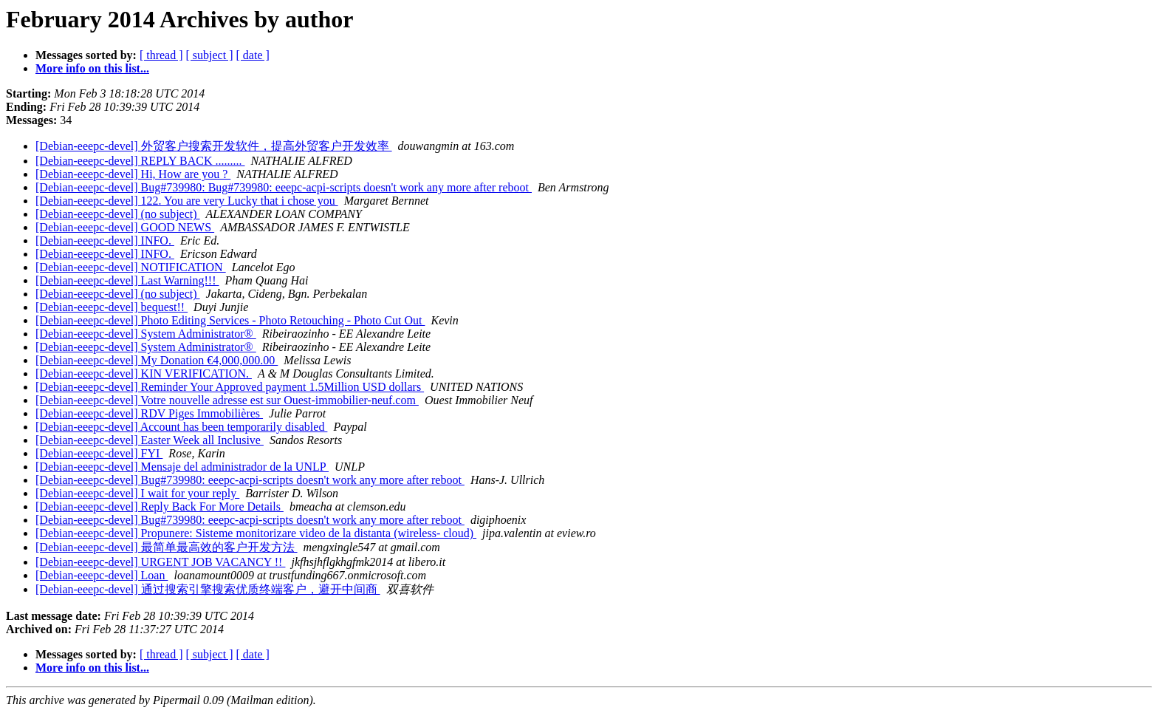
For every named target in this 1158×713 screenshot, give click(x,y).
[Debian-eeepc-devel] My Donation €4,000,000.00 (156, 360)
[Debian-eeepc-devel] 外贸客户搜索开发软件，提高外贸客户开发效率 (213, 146)
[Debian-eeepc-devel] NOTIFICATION (130, 267)
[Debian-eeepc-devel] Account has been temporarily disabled (181, 426)
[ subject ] (209, 55)
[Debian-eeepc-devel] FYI (98, 453)
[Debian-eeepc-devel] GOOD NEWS (124, 227)
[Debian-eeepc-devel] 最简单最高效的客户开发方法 (166, 547)
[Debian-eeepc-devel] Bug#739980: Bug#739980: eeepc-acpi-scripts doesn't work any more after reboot (283, 187)
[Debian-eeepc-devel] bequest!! (111, 307)
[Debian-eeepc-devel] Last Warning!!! (127, 280)
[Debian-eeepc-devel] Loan (101, 575)
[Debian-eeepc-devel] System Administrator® (145, 333)
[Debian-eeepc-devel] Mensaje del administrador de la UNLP (182, 466)
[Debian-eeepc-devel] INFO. (104, 240)
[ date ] (253, 55)
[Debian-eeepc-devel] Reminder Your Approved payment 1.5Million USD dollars (229, 387)
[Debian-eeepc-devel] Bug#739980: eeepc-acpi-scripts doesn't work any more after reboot (250, 480)
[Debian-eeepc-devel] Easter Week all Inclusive (149, 440)
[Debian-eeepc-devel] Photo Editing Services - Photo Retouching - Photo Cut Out (230, 320)
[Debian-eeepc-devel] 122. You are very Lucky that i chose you (186, 200)
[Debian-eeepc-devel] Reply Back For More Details (159, 506)
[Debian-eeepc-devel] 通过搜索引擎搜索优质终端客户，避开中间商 (207, 589)
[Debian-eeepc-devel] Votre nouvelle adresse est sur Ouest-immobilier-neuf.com (227, 400)
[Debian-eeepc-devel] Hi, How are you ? (132, 174)
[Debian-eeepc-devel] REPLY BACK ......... (140, 160)
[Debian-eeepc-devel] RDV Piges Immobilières (149, 413)
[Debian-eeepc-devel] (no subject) (117, 214)
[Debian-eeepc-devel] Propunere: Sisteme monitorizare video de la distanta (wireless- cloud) (255, 533)
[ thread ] (161, 55)
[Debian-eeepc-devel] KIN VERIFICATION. (143, 373)
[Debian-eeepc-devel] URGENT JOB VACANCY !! (160, 562)
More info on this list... (92, 68)
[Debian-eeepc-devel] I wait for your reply (137, 493)
